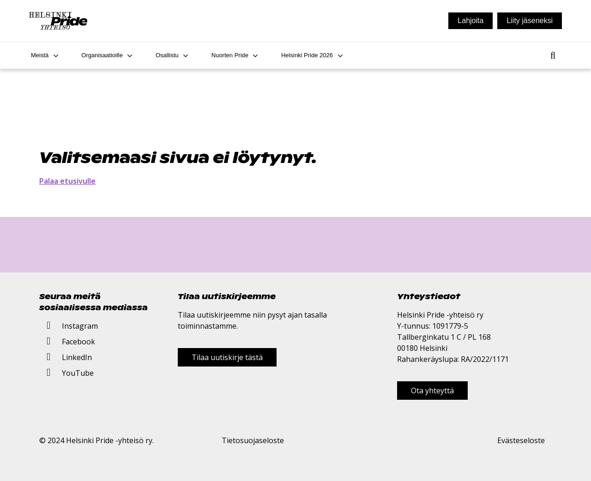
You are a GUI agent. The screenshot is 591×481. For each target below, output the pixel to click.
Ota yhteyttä (432, 390)
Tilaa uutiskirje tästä (227, 357)
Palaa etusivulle (67, 181)
